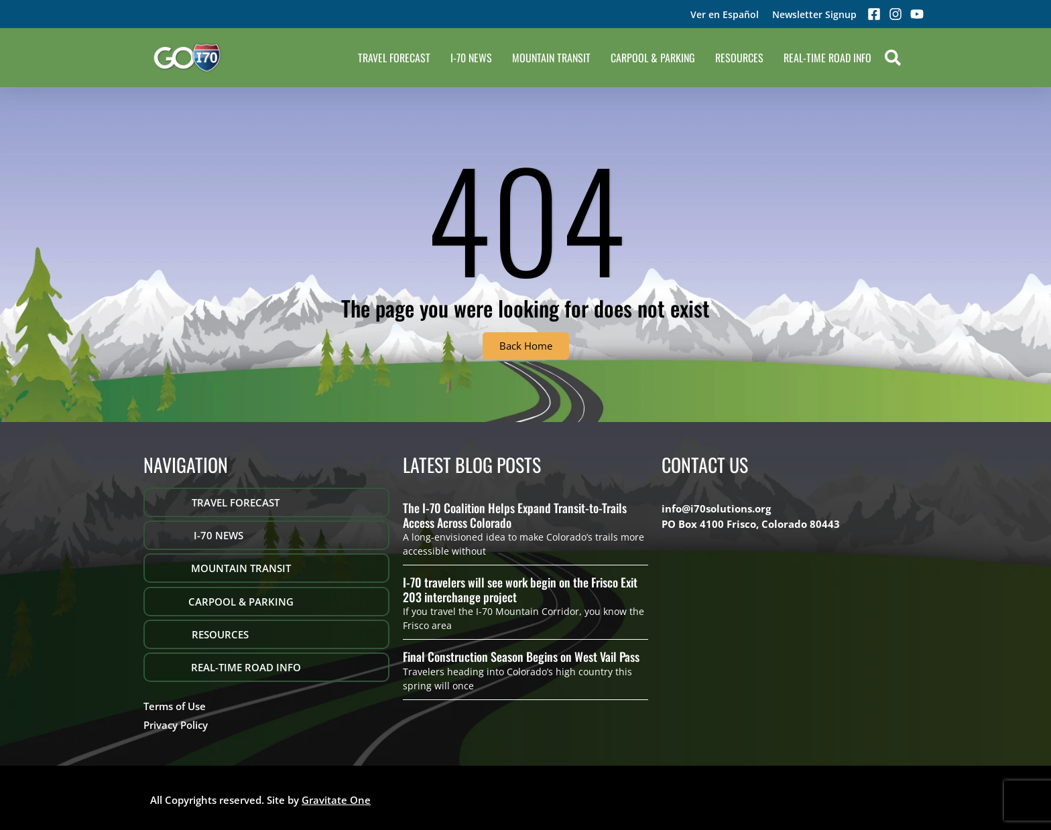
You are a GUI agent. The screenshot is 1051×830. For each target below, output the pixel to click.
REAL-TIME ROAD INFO (827, 58)
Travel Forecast (394, 58)
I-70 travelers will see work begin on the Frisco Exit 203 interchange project (520, 589)
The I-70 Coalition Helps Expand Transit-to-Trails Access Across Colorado (515, 515)
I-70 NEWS (471, 58)
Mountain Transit (551, 58)
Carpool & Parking (653, 58)
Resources (739, 58)
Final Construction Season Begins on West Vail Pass (521, 656)
